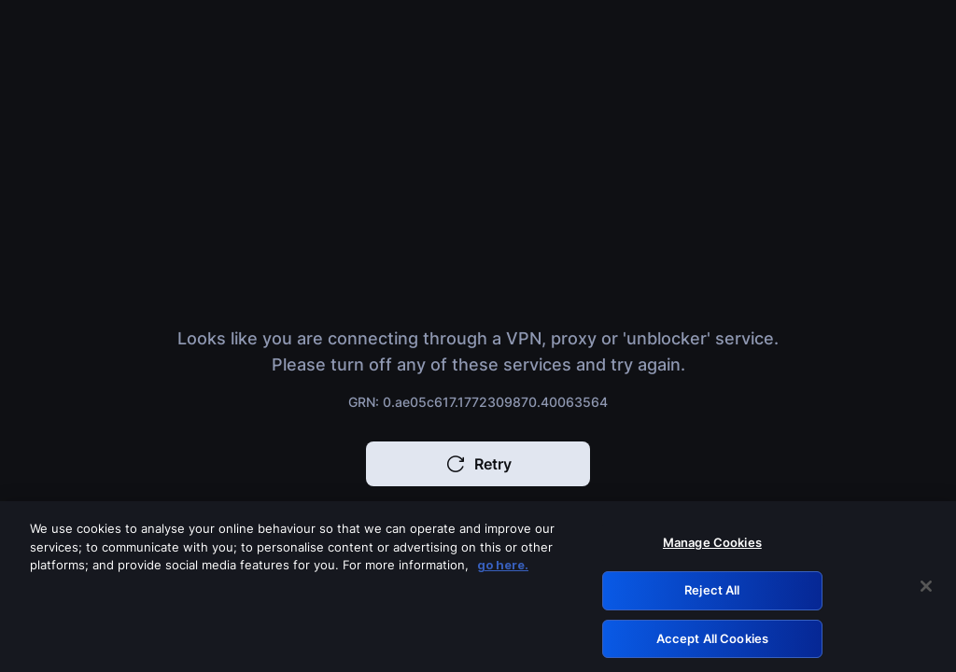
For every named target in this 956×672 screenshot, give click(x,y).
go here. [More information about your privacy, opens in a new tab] (502, 568)
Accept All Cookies (712, 642)
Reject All (711, 593)
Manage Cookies (712, 546)
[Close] (926, 590)
